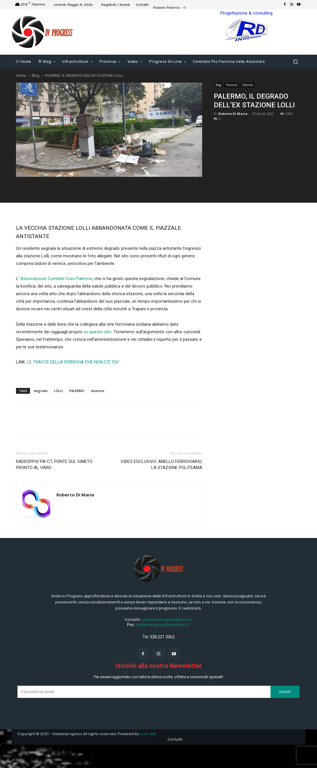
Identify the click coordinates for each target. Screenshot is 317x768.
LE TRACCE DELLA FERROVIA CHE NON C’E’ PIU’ (73, 362)
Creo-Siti (148, 734)
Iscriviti (285, 692)
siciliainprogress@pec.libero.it (163, 624)
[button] (295, 62)
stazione (97, 391)
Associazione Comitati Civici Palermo (56, 278)
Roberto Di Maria (232, 113)
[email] (143, 692)
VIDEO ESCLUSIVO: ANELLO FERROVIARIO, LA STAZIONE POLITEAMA (161, 464)
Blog (35, 75)
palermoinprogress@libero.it (166, 619)
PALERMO (76, 391)
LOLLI (58, 391)
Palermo (247, 85)
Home (21, 75)
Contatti (175, 739)
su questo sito (97, 331)
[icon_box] (169, 8)
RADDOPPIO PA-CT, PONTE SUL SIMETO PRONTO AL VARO (54, 464)
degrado (41, 391)
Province (231, 85)
